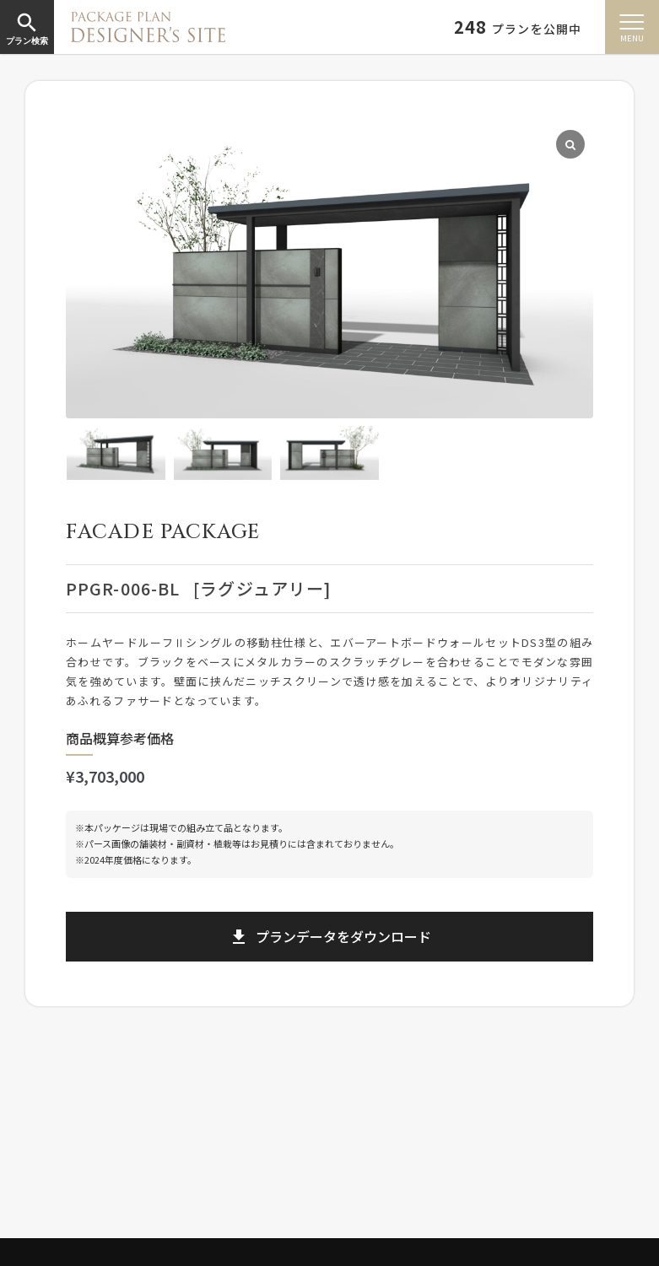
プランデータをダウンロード (330, 936)
